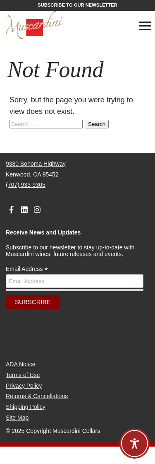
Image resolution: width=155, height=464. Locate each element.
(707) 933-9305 (25, 184)
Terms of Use (23, 375)
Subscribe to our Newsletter (77, 4)
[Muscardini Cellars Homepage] (55, 25)
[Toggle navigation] (145, 27)
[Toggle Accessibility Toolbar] (134, 443)
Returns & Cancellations (37, 396)
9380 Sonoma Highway (36, 163)
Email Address (27, 269)
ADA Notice (21, 364)
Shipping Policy (25, 407)
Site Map (17, 417)
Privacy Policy (24, 385)
